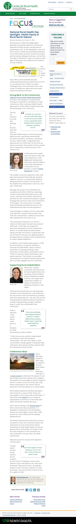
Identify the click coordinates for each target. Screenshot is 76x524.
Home (11, 18)
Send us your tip (56, 25)
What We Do (10, 13)
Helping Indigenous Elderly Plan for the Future (16, 502)
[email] (57, 58)
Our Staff (22, 13)
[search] (59, 9)
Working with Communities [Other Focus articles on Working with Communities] (57, 107)
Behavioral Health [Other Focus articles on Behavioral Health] (59, 78)
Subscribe (61, 63)
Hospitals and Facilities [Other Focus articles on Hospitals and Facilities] (56, 94)
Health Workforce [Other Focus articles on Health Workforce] (54, 91)
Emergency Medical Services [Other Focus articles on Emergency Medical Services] (57, 88)
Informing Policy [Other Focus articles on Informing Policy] (54, 97)
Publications (35, 13)
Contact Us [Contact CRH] (69, 2)
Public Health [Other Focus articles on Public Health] (53, 100)
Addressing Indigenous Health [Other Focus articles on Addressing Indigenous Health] (56, 74)
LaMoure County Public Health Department (25, 97)
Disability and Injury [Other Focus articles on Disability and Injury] (55, 81)
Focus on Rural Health (20, 18)
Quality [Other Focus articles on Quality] (60, 100)
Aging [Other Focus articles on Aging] (51, 78)
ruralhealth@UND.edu (8, 515)
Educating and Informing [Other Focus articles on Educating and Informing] (56, 84)
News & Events (49, 13)
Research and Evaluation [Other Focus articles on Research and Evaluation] (56, 103)
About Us (61, 2)
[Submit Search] (71, 9)
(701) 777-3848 (21, 515)
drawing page (35, 406)
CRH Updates (52, 2)
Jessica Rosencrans (22, 477)
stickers (24, 397)
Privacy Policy (46, 513)
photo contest (16, 376)
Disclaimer (37, 513)
